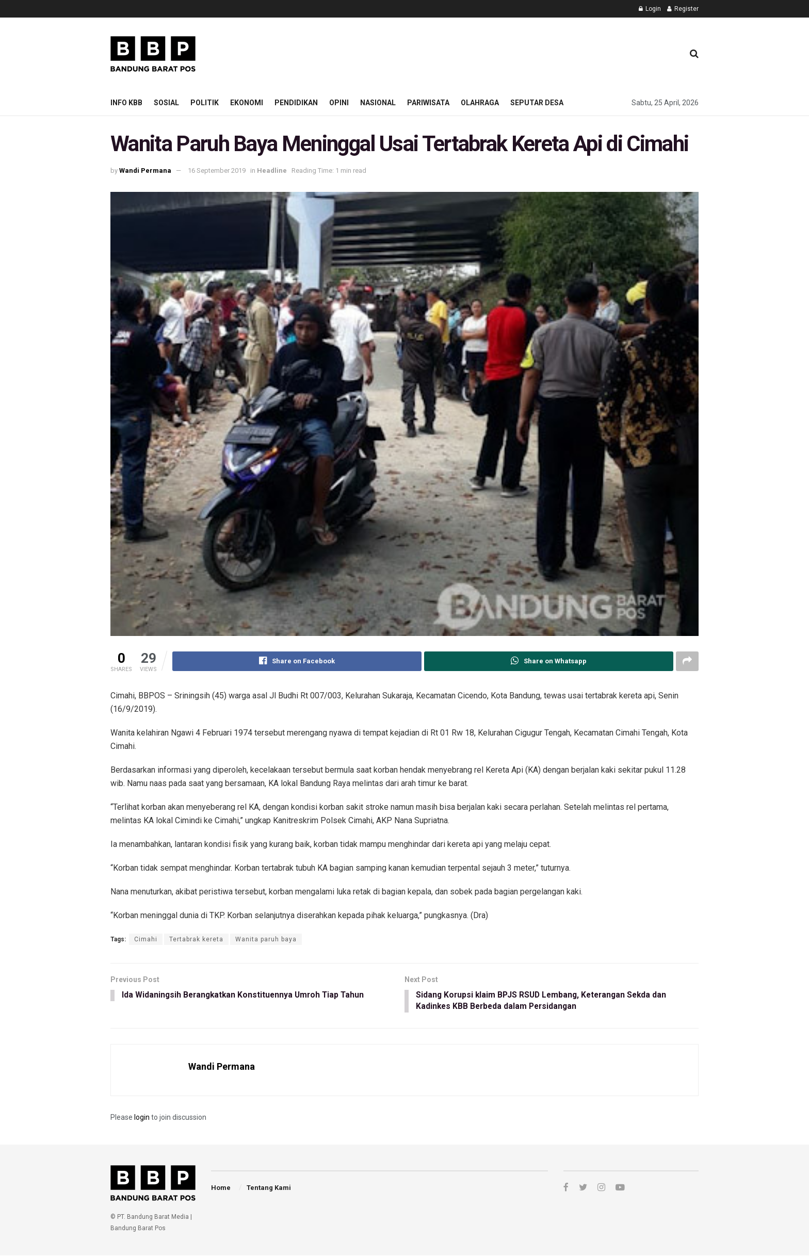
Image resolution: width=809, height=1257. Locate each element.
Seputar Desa (536, 103)
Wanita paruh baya (266, 939)
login (142, 1119)
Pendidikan (296, 103)
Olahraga (480, 103)
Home (221, 1189)
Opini (339, 103)
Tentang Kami (269, 1189)
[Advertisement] (487, 52)
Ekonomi (246, 103)
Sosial (166, 103)
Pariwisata (428, 103)
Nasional (378, 103)
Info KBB (126, 103)
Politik (204, 103)
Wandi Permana (145, 170)
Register (683, 8)
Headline (272, 170)
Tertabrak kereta (196, 939)
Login (650, 8)
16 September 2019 (217, 170)
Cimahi (145, 939)
